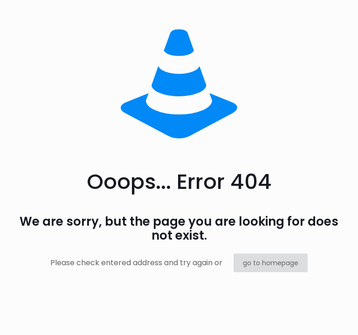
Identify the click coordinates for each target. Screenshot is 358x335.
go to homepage (270, 263)
